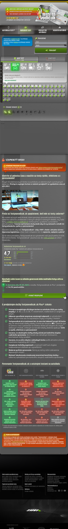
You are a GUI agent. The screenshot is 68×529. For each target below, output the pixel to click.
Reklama (27, 489)
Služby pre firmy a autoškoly (33, 474)
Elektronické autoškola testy (10, 474)
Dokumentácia (51, 474)
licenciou (16, 42)
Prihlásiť (51, 50)
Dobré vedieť (28, 484)
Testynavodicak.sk (52, 485)
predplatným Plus (15, 39)
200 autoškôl (49, 237)
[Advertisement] (34, 138)
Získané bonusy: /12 (12, 107)
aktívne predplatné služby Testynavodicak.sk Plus (50, 168)
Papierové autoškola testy (9, 484)
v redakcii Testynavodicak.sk (17, 221)
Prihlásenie (40, 38)
